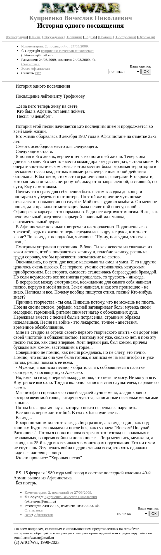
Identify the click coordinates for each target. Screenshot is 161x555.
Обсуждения (53, 37)
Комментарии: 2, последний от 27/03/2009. (55, 46)
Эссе (25, 68)
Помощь (105, 37)
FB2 (38, 73)
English (90, 37)
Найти (35, 37)
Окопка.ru (146, 37)
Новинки (74, 37)
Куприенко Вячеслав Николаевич (80, 17)
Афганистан (40, 68)
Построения (125, 37)
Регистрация (17, 37)
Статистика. (30, 64)
